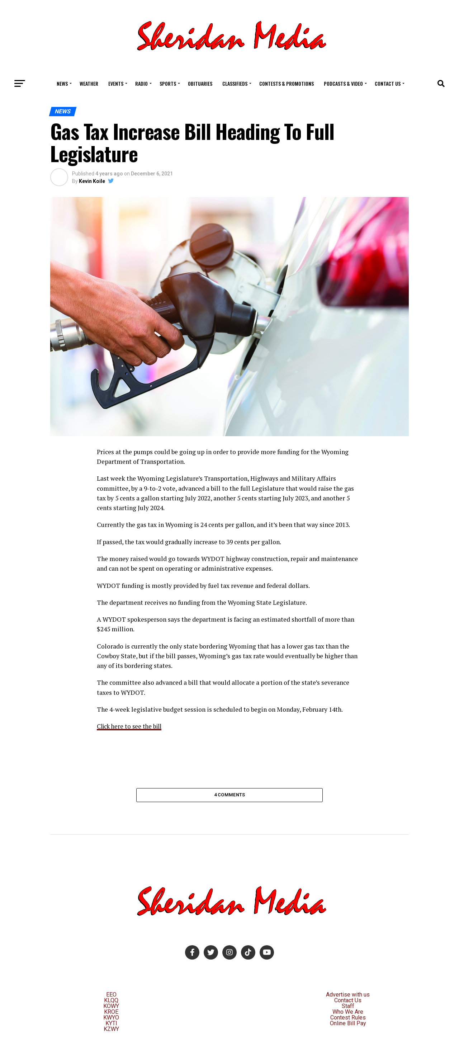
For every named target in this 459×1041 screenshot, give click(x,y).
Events (115, 83)
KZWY (111, 1030)
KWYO (111, 1019)
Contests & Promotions (286, 83)
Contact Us (388, 83)
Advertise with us (348, 996)
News (62, 83)
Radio (141, 83)
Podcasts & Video (343, 83)
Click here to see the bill (131, 726)
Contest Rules (348, 1019)
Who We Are (347, 1013)
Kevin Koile (92, 181)
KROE (111, 1013)
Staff (348, 1007)
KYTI (111, 1025)
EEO (111, 996)
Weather (89, 83)
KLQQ (111, 1002)
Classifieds (234, 83)
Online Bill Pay (348, 1025)
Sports (168, 83)
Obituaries (200, 83)
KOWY (111, 1007)
